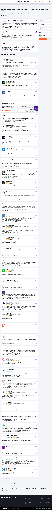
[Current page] (11, 478)
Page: (8, 478)
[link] (23, 1)
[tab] (3, 484)
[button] (45, 1)
